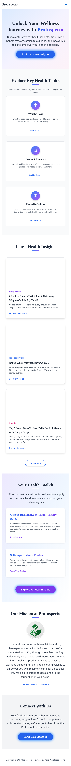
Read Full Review (18, 313)
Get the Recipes (17, 448)
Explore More (35, 463)
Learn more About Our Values (35, 684)
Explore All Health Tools (35, 589)
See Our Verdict (17, 378)
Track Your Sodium (19, 571)
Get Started (35, 220)
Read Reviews (36, 175)
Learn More (36, 130)
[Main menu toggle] (66, 4)
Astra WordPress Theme (55, 760)
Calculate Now (17, 537)
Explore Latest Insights (35, 54)
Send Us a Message (35, 736)
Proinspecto (10, 4)
